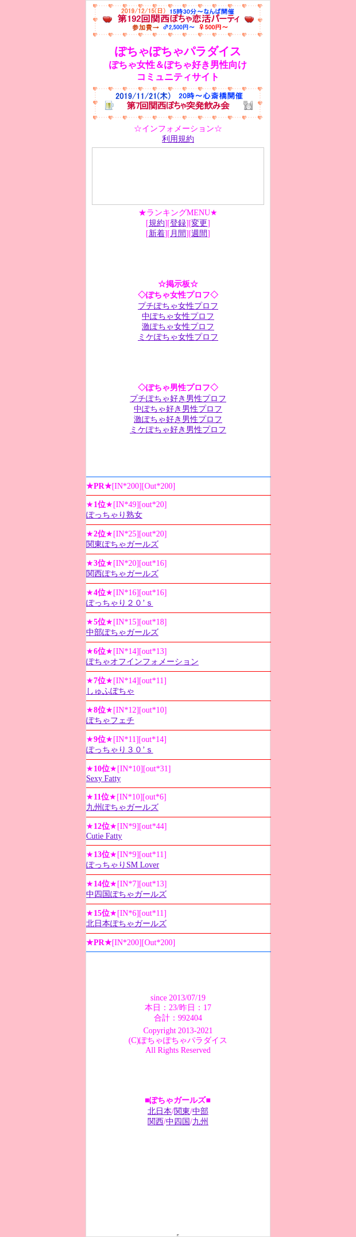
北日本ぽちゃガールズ (126, 923)
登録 (178, 223)
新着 (157, 233)
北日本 (160, 1111)
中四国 (178, 1121)
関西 (156, 1121)
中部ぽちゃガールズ (122, 632)
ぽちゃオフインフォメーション (142, 661)
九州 (200, 1121)
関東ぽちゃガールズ (122, 544)
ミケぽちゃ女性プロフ (178, 337)
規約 (157, 223)
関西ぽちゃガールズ (122, 573)
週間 (199, 233)
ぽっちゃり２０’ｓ (119, 603)
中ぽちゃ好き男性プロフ (178, 409)
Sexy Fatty (103, 778)
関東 (182, 1111)
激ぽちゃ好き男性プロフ (178, 419)
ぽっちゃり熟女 (114, 515)
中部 (200, 1111)
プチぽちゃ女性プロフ (178, 306)
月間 (178, 233)
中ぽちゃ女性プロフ (178, 316)
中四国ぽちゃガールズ (126, 894)
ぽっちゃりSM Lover (122, 865)
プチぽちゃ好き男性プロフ (178, 398)
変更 (199, 223)
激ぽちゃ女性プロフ (178, 326)
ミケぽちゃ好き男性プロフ (178, 429)
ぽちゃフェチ (110, 720)
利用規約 (178, 139)
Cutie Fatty (104, 836)
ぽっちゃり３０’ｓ (119, 749)
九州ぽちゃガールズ (122, 807)
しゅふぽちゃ (110, 691)
